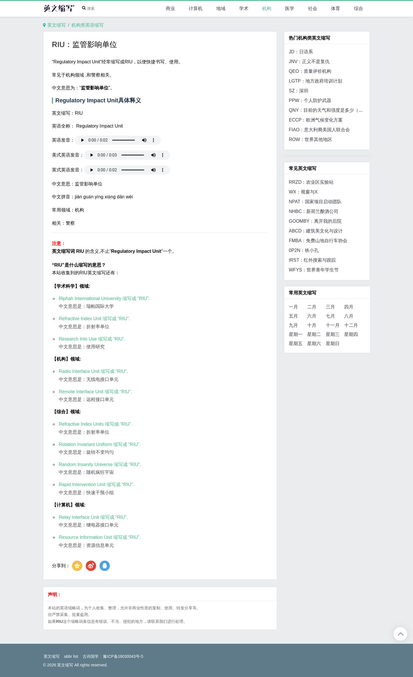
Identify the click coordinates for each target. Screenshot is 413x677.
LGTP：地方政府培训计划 (315, 81)
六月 (311, 316)
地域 (220, 8)
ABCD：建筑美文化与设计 (316, 230)
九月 (293, 325)
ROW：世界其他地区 (310, 139)
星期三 (333, 334)
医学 (289, 8)
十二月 (351, 325)
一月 (293, 306)
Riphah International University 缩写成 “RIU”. (104, 298)
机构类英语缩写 (87, 25)
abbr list (71, 656)
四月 (348, 306)
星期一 (296, 334)
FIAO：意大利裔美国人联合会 (319, 129)
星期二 (314, 334)
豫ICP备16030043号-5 (123, 656)
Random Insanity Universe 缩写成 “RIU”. (100, 464)
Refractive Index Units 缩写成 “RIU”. (95, 424)
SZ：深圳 (298, 90)
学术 (243, 8)
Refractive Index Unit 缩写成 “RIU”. (94, 318)
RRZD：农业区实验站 (311, 182)
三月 (330, 306)
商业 (170, 8)
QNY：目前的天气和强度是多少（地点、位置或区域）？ (346, 110)
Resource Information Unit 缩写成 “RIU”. (100, 537)
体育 (335, 8)
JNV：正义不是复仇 (309, 61)
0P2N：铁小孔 (304, 250)
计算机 (195, 8)
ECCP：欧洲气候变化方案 (316, 120)
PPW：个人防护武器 (310, 100)
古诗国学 (91, 656)
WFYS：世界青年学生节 (314, 269)
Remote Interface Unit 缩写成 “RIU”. (95, 391)
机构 (266, 8)
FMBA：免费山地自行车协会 (318, 240)
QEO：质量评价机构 (310, 71)
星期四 (351, 334)
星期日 (333, 343)
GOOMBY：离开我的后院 (315, 221)
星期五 (296, 343)
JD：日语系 (301, 51)
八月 (348, 316)
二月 (311, 306)
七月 (330, 316)
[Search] (89, 8)
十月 (311, 325)
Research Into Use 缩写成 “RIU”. (92, 338)
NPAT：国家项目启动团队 (315, 201)
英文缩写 (56, 25)
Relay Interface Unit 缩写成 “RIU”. (93, 517)
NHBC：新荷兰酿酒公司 (313, 211)
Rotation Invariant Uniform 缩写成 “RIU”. (100, 444)
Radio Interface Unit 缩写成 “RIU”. (93, 371)
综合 (358, 8)
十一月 (333, 325)
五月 (293, 316)
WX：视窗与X (303, 191)
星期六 (314, 343)
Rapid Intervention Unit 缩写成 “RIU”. (96, 484)
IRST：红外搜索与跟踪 (312, 260)
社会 (312, 8)
